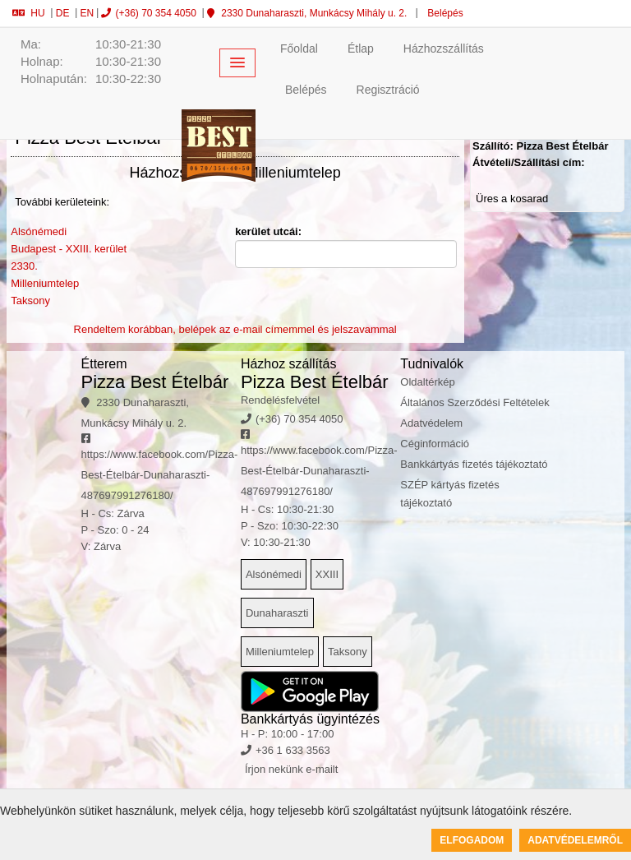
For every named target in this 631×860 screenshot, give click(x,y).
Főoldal (299, 48)
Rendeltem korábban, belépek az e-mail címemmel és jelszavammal (235, 329)
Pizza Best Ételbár (155, 382)
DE (63, 13)
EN (87, 13)
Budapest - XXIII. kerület (69, 249)
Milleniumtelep (45, 283)
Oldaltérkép (427, 382)
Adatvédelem (431, 423)
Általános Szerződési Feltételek (474, 402)
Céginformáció (434, 443)
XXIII (327, 574)
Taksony (30, 300)
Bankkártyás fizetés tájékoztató (473, 464)
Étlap (361, 48)
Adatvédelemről (575, 840)
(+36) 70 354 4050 (148, 13)
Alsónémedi (39, 231)
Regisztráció (388, 89)
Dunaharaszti (277, 613)
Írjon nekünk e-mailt (291, 769)
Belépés (444, 13)
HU (28, 13)
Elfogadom (472, 840)
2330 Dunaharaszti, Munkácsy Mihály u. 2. (307, 13)
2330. (24, 266)
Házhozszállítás (443, 48)
